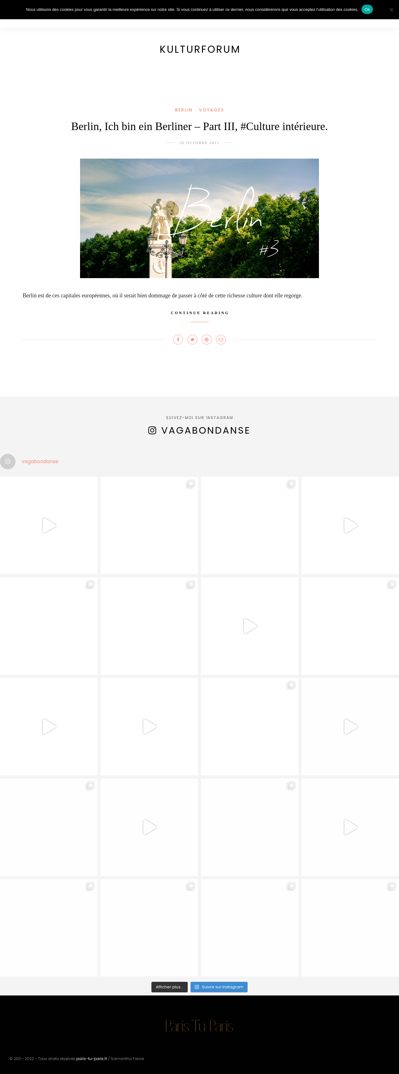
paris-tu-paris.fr (91, 1058)
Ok (367, 9)
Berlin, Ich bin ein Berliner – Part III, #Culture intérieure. (199, 126)
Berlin (184, 110)
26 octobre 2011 (199, 143)
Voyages (211, 110)
